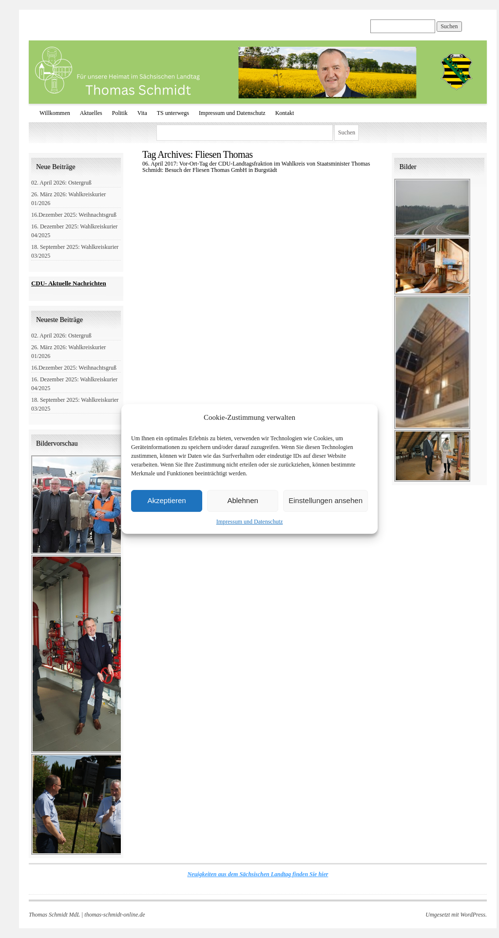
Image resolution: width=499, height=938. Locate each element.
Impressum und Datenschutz (249, 521)
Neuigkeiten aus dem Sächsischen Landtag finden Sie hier (257, 874)
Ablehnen (242, 500)
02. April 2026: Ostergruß (61, 182)
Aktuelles (91, 113)
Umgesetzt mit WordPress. (456, 914)
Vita (142, 113)
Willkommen (54, 113)
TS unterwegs (173, 113)
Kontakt (284, 113)
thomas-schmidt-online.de (114, 914)
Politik (120, 113)
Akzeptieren (166, 500)
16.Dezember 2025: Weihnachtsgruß (73, 214)
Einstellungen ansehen (325, 500)
